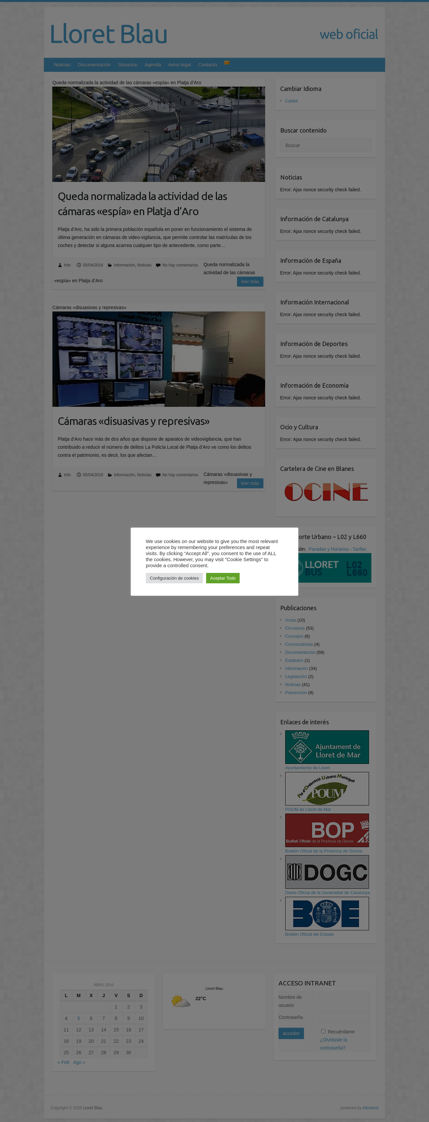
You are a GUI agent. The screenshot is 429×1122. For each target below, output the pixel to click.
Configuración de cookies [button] (174, 578)
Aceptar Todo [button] (223, 578)
